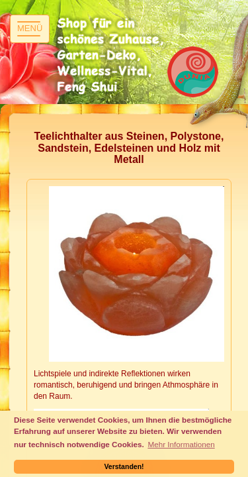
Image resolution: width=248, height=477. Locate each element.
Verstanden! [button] (124, 466)
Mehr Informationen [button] (180, 444)
